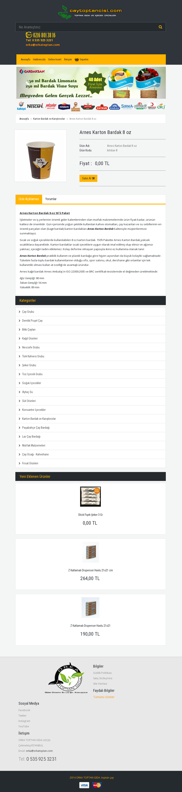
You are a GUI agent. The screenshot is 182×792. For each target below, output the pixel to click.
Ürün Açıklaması (29, 199)
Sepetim (81, 59)
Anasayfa (25, 59)
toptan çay (107, 777)
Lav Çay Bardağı (29, 436)
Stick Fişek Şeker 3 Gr (90, 514)
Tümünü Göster (103, 697)
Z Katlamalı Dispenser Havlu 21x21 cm (90, 570)
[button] (27, 83)
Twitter (22, 715)
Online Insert (54, 59)
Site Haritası (100, 683)
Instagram (24, 721)
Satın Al (88, 178)
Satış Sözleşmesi (102, 678)
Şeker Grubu (27, 365)
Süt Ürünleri (27, 401)
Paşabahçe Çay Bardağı (34, 427)
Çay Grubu (26, 311)
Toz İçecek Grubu (31, 374)
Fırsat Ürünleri (28, 463)
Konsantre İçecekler (32, 409)
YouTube (23, 726)
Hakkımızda (39, 59)
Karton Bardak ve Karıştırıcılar (49, 118)
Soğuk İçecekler (30, 383)
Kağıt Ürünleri (28, 338)
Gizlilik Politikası (102, 673)
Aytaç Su (26, 392)
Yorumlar (51, 199)
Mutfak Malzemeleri (32, 445)
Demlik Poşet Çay (31, 320)
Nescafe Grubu (29, 347)
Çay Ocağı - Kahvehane (34, 454)
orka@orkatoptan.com (43, 45)
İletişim (68, 59)
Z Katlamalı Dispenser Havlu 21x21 (90, 625)
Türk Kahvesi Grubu (31, 356)
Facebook (24, 710)
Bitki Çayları (27, 329)
